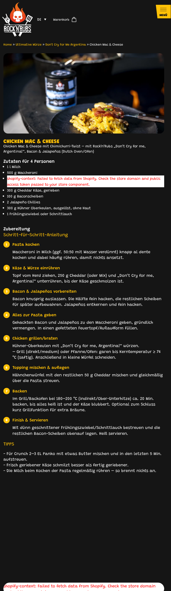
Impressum (66, 583)
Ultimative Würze (29, 44)
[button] (7, 515)
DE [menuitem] (39, 19)
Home (7, 44)
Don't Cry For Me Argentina (65, 44)
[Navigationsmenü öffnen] (163, 12)
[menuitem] (42, 19)
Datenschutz (89, 583)
